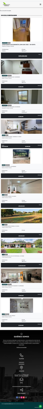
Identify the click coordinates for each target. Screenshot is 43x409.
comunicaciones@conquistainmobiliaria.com (21, 386)
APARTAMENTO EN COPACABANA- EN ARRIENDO (11, 106)
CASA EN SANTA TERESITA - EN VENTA (9, 196)
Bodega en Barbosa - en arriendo (9, 166)
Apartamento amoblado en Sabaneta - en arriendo (13, 285)
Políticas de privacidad (21, 347)
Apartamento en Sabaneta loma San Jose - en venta (18, 44)
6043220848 (21, 364)
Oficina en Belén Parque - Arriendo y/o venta (11, 136)
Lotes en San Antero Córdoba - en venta (10, 226)
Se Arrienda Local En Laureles (8, 315)
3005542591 (21, 362)
